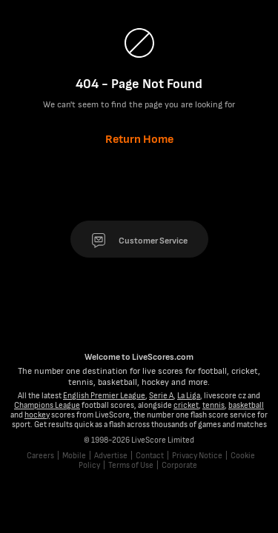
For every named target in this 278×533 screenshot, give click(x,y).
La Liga (188, 395)
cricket (186, 405)
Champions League (47, 405)
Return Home (139, 140)
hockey (37, 415)
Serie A (161, 395)
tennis (213, 405)
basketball (246, 405)
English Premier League (104, 395)
